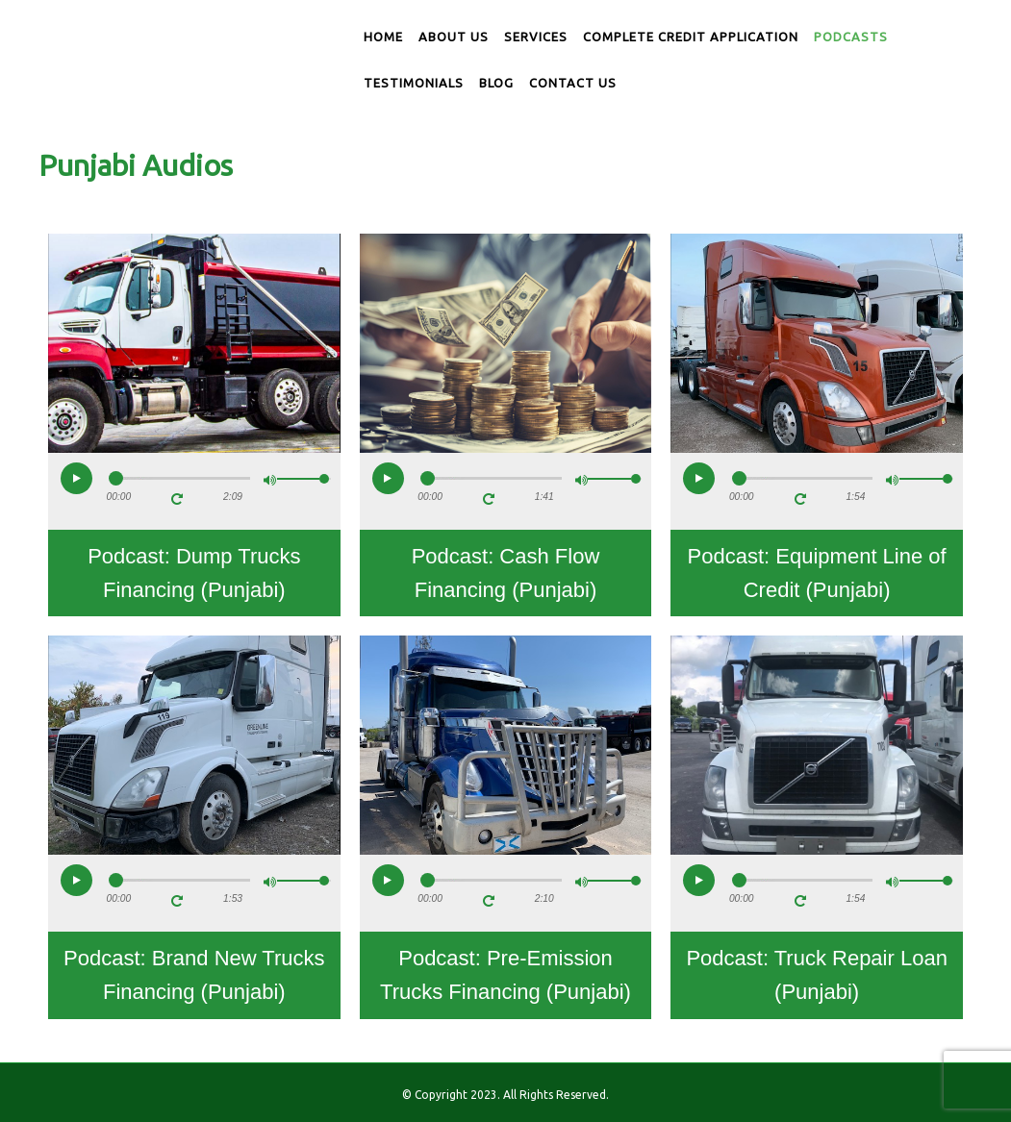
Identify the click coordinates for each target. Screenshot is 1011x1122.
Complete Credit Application (690, 36)
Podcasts (851, 36)
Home (383, 36)
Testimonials (414, 82)
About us (453, 36)
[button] (76, 478)
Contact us (573, 82)
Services (536, 36)
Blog (496, 82)
